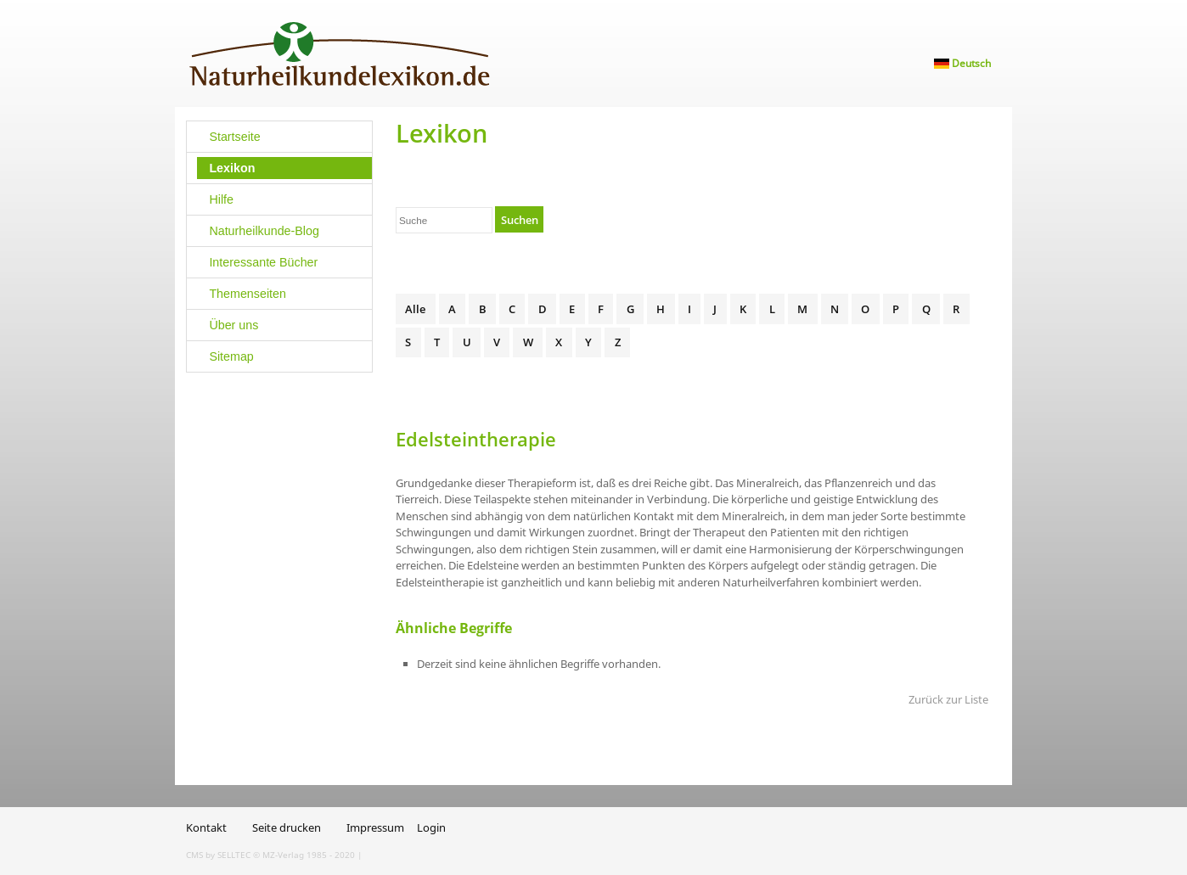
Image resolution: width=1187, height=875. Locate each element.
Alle (415, 309)
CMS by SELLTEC (218, 855)
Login (431, 827)
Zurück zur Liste (948, 699)
